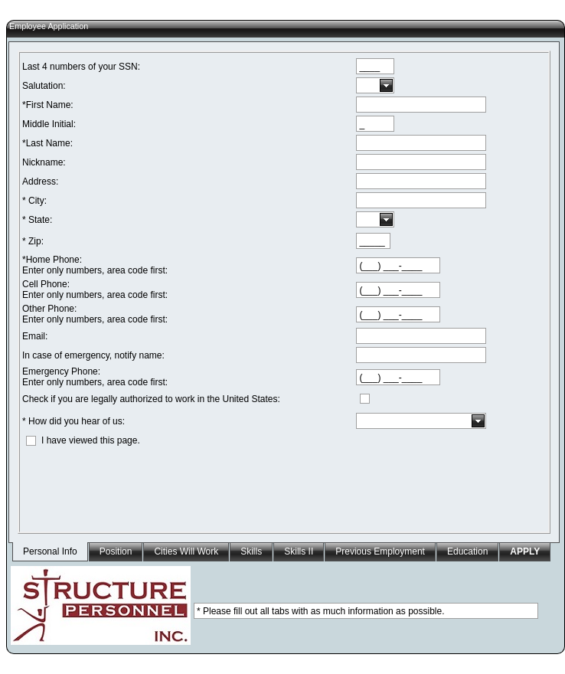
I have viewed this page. (90, 440)
